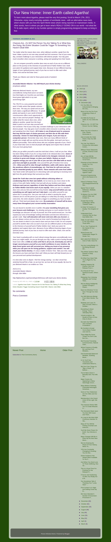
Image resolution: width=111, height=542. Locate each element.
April (83, 521)
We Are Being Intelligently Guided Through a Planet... (89, 285)
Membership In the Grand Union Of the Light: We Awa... (89, 400)
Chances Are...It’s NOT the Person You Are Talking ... (89, 125)
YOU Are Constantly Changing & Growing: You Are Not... (88, 451)
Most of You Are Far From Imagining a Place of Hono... (89, 113)
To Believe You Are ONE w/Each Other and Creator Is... (89, 196)
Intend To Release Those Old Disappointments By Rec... (89, 183)
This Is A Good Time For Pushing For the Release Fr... (89, 470)
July (82, 512)
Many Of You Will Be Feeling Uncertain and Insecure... (89, 425)
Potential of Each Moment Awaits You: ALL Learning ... (89, 164)
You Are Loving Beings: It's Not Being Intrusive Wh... (89, 247)
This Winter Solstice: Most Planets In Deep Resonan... (89, 253)
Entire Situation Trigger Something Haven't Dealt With (30, 287)
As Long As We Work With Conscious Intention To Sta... (89, 419)
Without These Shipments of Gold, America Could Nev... (89, 151)
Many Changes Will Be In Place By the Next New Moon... (89, 438)
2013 (81, 94)
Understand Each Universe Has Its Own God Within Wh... (89, 215)
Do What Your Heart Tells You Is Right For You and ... (89, 259)
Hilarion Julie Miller (54, 287)
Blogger (67, 534)
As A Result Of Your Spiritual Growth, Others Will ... (89, 272)
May (82, 518)
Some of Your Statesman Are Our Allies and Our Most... (89, 393)
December (84, 102)
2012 (81, 97)
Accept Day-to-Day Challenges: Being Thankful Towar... (87, 202)
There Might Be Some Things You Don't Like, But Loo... (89, 336)
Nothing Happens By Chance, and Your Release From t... (87, 266)
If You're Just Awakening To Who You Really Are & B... (89, 476)
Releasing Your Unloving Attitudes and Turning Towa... (89, 279)
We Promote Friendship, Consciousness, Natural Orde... (89, 342)
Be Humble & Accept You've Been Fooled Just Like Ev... (88, 329)
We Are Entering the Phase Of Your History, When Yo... (89, 444)
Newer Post (18, 350)
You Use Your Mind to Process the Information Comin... (89, 145)
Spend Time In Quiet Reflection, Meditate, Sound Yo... (88, 189)
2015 (81, 89)
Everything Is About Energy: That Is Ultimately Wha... (87, 310)
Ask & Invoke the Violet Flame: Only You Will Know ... (88, 138)
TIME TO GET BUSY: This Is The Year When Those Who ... (89, 221)
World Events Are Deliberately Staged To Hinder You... (89, 234)
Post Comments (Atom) (29, 355)
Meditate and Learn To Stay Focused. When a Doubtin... (89, 304)
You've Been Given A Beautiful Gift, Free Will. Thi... (89, 374)
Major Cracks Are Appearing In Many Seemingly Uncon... (88, 381)
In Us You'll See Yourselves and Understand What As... (89, 361)
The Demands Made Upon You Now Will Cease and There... (89, 412)
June (83, 515)
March (83, 524)
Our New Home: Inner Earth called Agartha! (51, 13)
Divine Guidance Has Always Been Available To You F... (89, 457)
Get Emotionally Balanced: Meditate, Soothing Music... (89, 355)
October (84, 504)
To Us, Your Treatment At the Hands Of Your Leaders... (89, 227)
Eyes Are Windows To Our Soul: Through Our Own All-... (89, 291)
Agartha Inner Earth (24, 284)
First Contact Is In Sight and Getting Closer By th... (89, 489)
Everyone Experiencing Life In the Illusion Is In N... (89, 177)
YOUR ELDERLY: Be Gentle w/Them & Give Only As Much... (89, 317)
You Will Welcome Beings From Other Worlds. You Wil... (89, 298)
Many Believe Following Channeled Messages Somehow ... (89, 387)
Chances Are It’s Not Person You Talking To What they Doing (51, 284)
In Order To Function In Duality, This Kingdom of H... (89, 208)
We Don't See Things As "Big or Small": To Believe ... (89, 368)
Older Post (67, 350)
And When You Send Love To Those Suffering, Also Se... (89, 463)
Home (43, 350)
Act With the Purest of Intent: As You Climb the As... (89, 119)
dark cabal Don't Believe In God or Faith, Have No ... (89, 240)
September (85, 507)
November (84, 501)
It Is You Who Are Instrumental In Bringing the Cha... (89, 106)
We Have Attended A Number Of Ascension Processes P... (89, 495)
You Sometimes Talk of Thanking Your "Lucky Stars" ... (89, 483)
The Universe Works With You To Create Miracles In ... (89, 406)
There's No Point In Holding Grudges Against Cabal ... (87, 170)
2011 (81, 100)
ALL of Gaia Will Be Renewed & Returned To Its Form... (88, 157)
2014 (81, 91)
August (83, 510)
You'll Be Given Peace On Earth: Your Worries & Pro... (89, 431)
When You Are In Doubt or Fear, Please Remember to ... (89, 132)
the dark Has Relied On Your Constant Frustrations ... (88, 323)
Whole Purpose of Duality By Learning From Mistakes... (89, 349)
